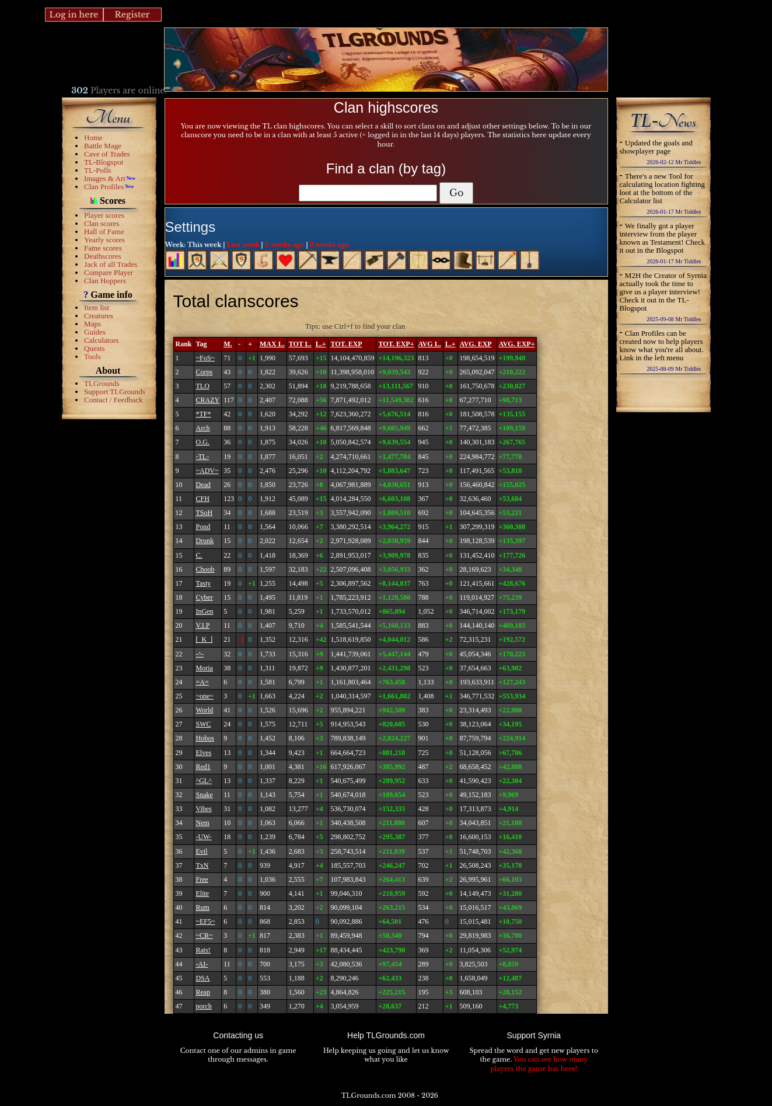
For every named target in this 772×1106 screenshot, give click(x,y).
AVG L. (429, 344)
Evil (202, 851)
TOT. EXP (346, 344)
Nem (202, 823)
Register (131, 14)
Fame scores (103, 248)
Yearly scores (104, 239)
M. (227, 344)
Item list (96, 307)
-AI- (202, 964)
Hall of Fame (104, 231)
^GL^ (204, 781)
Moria (204, 668)
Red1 (203, 767)
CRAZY (208, 400)
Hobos (205, 738)
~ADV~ (207, 471)
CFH (202, 499)
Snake (204, 795)
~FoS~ (205, 358)
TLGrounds (102, 383)
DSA (203, 978)
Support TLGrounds (114, 391)
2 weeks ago (285, 245)
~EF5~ (205, 921)
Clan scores (101, 223)
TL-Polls (97, 170)
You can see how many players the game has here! (539, 1064)
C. (199, 555)
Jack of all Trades (110, 264)
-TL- (202, 457)
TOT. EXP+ (396, 344)
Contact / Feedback (113, 399)
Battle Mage (102, 145)
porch (204, 1006)
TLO (202, 386)
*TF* (203, 414)
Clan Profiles (104, 186)
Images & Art (104, 178)
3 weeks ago (330, 245)
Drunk (205, 541)
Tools (92, 356)
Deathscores (102, 256)
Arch (203, 428)
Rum (202, 907)
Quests (94, 348)
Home (93, 137)
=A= (202, 682)
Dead (203, 485)
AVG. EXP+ (517, 344)
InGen (205, 611)
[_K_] (204, 639)
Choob (205, 569)
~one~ (205, 696)
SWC (203, 724)
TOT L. (300, 344)
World (205, 710)
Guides (95, 332)
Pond (203, 527)
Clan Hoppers (105, 280)
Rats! (203, 950)
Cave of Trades (107, 153)
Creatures (98, 315)
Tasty (203, 583)
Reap (203, 992)
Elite (202, 893)
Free (202, 879)
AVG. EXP (476, 344)
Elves (204, 753)
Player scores (104, 215)
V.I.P (203, 625)
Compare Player (108, 272)
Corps (204, 372)
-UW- (204, 837)
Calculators (101, 340)
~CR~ (204, 935)
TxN (202, 865)
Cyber (204, 597)
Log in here (73, 14)
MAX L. (272, 344)
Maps (92, 323)
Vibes (204, 809)
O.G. (202, 442)
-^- (200, 654)
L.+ (321, 344)
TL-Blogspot (103, 162)
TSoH (204, 513)
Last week (242, 245)
